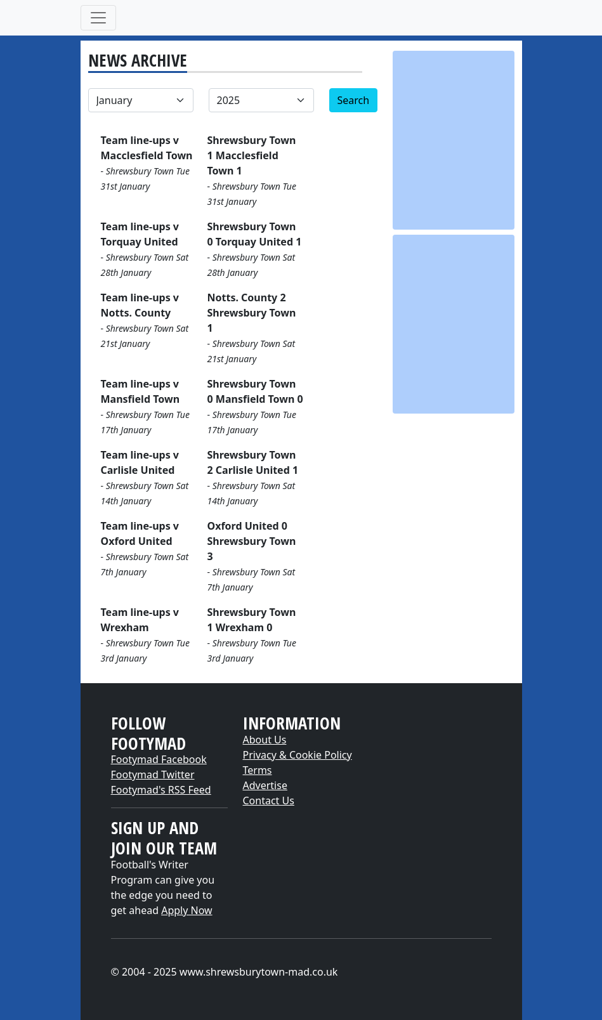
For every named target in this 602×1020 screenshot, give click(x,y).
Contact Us (268, 801)
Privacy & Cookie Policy (297, 755)
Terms (257, 770)
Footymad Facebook (159, 759)
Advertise (265, 785)
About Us (265, 740)
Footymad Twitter (153, 774)
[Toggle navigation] (98, 17)
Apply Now (186, 910)
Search (353, 100)
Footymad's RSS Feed (161, 790)
